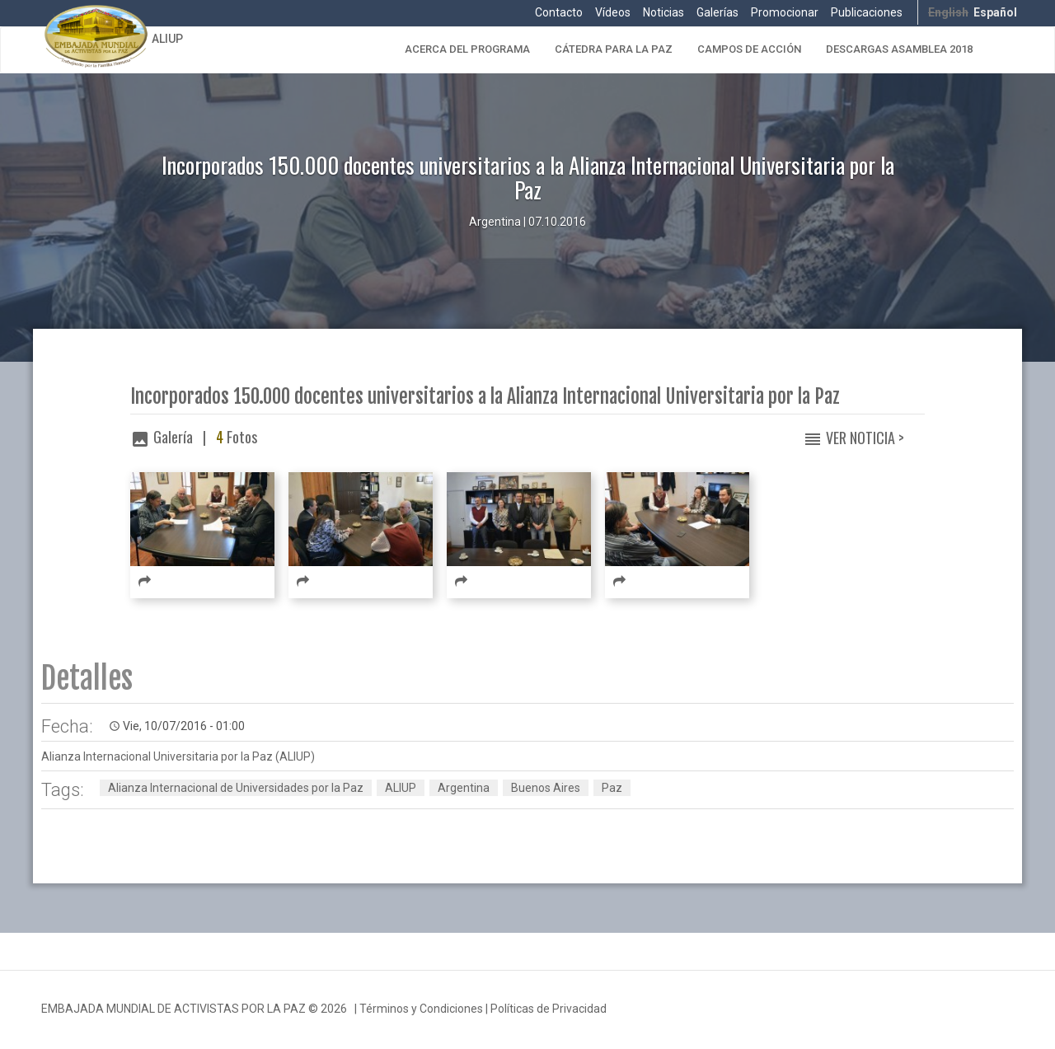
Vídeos (613, 12)
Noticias (663, 12)
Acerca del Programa (467, 49)
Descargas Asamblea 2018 (899, 49)
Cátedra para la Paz (614, 49)
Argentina (464, 787)
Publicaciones (867, 12)
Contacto (559, 12)
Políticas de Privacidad (548, 1008)
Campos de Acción (749, 49)
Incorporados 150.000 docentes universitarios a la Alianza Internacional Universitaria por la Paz (485, 397)
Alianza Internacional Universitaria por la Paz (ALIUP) (178, 756)
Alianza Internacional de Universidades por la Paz (235, 787)
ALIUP (167, 38)
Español (995, 12)
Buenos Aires (545, 787)
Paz (612, 787)
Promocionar (784, 12)
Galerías (717, 12)
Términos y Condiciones (421, 1008)
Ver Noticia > (865, 437)
